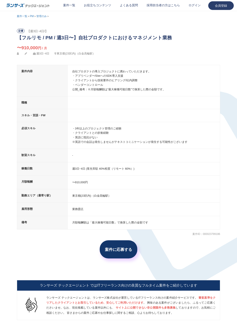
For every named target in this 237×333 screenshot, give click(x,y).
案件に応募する (118, 249)
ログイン (195, 5)
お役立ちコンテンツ (97, 5)
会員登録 (221, 5)
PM (32, 16)
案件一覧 (69, 5)
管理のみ (41, 16)
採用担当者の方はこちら (163, 5)
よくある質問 (129, 5)
